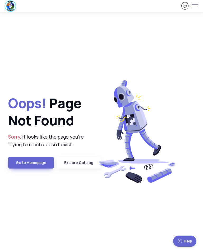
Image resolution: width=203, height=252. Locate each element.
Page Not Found (44, 112)
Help (184, 241)
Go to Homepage (31, 162)
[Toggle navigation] (195, 6)
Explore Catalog (78, 162)
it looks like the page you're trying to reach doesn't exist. (46, 141)
